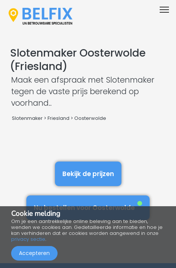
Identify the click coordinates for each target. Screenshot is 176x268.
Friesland (58, 118)
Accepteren (34, 253)
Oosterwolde (90, 118)
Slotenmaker (27, 118)
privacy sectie (28, 239)
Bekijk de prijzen (88, 173)
